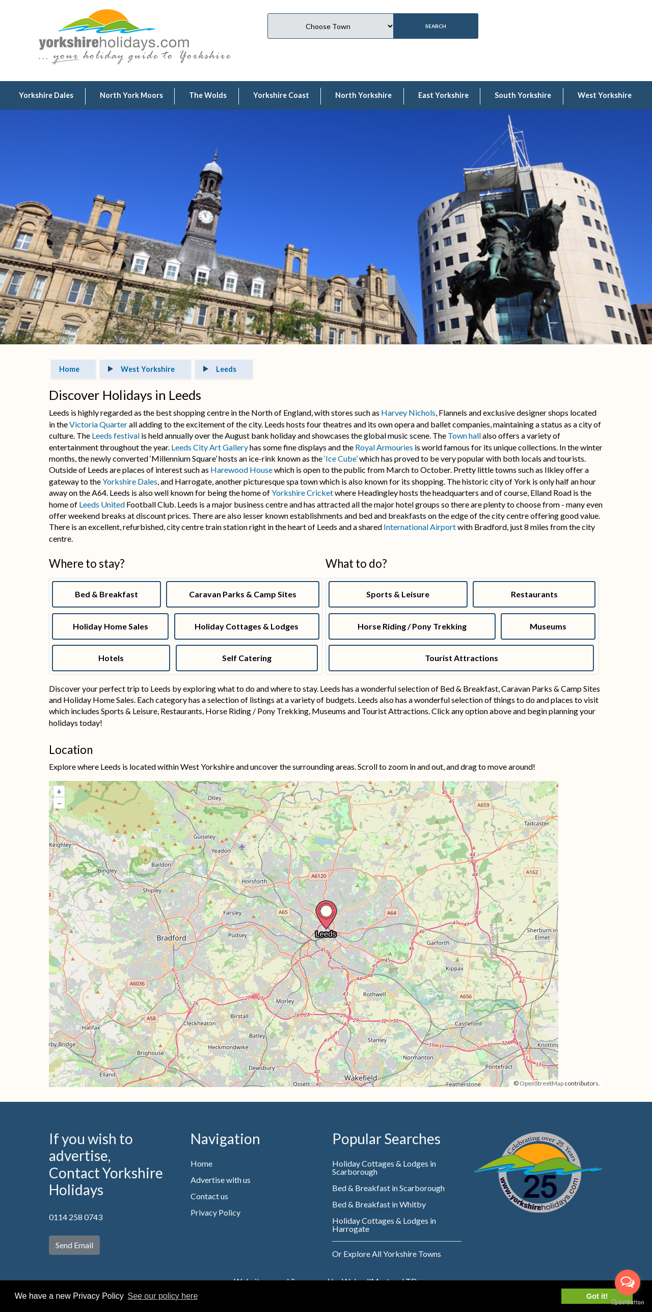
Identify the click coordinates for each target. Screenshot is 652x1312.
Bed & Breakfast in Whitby (379, 1204)
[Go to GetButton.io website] (627, 1302)
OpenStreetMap (541, 1083)
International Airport (420, 527)
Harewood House (241, 469)
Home (201, 1163)
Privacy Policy (215, 1212)
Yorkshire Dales (46, 95)
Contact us (209, 1196)
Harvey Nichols (408, 412)
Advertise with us (221, 1179)
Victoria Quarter (98, 424)
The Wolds (208, 95)
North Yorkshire (363, 95)
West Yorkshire (605, 95)
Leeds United (102, 504)
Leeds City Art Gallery (209, 447)
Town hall (464, 435)
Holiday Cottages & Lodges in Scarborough (384, 1167)
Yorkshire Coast (281, 95)
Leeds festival (115, 435)
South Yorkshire (523, 95)
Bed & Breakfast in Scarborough (388, 1188)
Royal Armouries (384, 447)
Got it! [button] (597, 1296)
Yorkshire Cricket (302, 492)
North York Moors (131, 95)
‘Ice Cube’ (341, 458)
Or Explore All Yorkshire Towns (386, 1253)
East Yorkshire (443, 95)
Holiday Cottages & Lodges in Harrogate (384, 1224)
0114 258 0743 (75, 1217)
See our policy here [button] (162, 1296)
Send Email (74, 1245)
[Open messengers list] (627, 1282)
